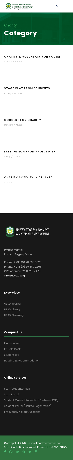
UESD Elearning (14, 315)
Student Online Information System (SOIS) (31, 400)
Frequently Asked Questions (22, 412)
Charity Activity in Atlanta (28, 177)
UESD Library (12, 309)
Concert (8, 124)
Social (18, 61)
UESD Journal (12, 304)
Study (7, 156)
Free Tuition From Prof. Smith (30, 151)
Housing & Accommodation (21, 360)
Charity (8, 61)
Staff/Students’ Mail (17, 389)
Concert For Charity (22, 120)
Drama (18, 93)
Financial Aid (12, 343)
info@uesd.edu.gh (15, 275)
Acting (7, 93)
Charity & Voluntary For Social (32, 57)
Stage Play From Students (27, 88)
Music (19, 124)
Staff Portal (11, 394)
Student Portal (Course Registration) (28, 406)
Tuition (17, 156)
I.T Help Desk (12, 349)
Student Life (11, 355)
